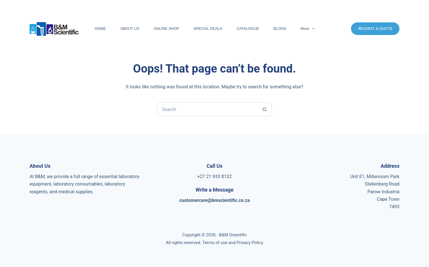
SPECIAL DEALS (208, 28)
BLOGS (280, 28)
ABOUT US (129, 28)
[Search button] (265, 109)
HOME (100, 28)
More (309, 28)
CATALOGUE (248, 28)
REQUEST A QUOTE (375, 28)
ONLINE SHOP (166, 28)
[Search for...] (207, 109)
